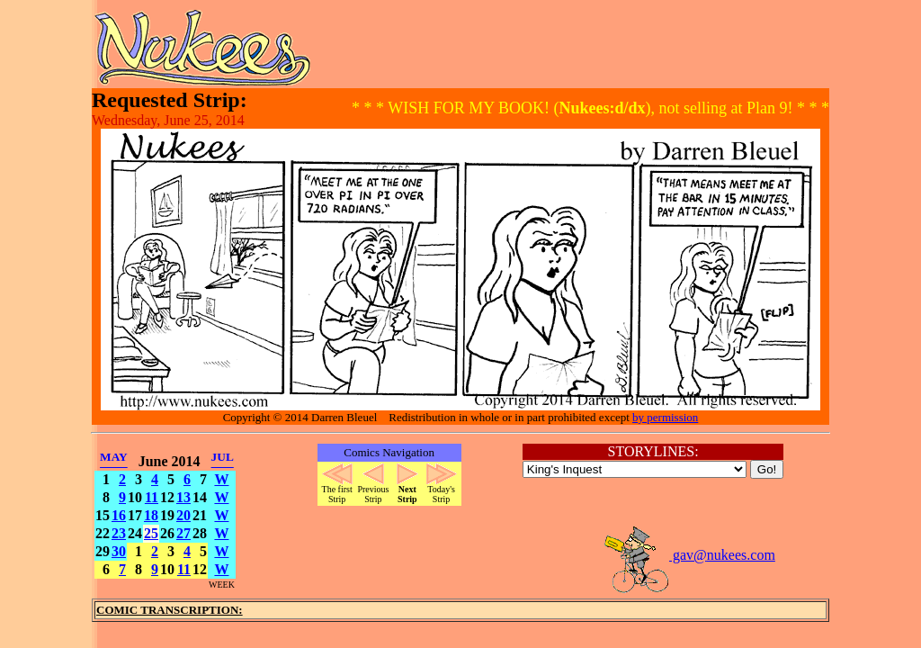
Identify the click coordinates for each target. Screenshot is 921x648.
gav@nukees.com (689, 554)
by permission (665, 417)
